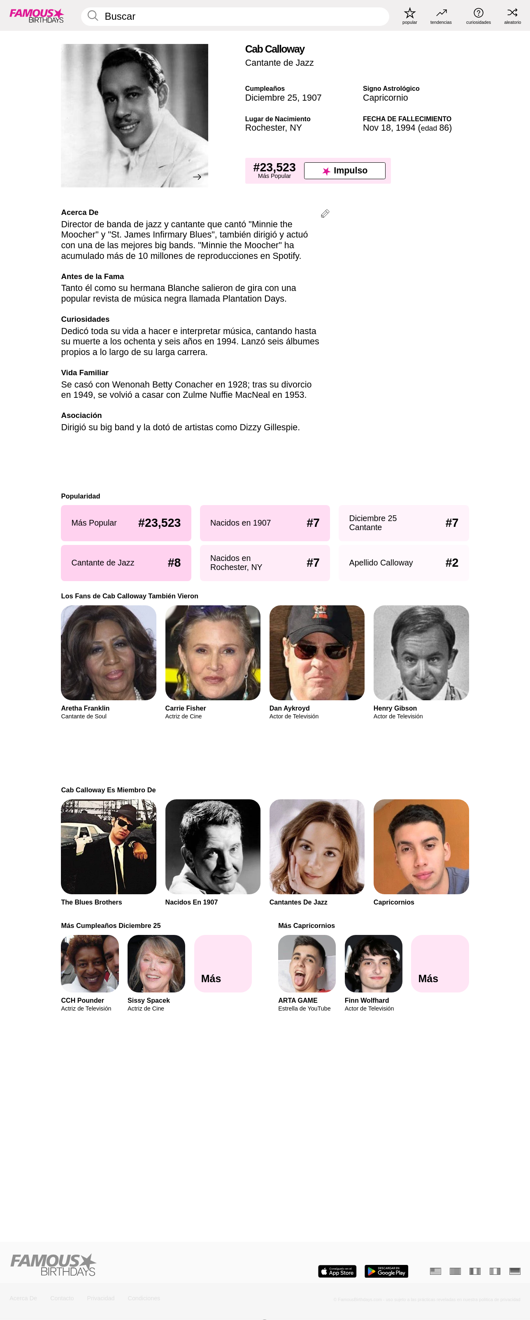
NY (296, 128)
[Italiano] (495, 1271)
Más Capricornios (306, 925)
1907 (312, 98)
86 (435, 128)
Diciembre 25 (271, 98)
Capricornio (385, 98)
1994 (406, 128)
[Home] (134, 1265)
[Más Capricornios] (440, 963)
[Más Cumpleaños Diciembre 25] (223, 963)
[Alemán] (515, 1271)
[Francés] (475, 1271)
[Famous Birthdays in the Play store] (386, 1271)
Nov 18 (377, 128)
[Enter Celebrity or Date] (235, 16)
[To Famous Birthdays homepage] (37, 15)
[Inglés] (435, 1271)
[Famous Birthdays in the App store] (337, 1271)
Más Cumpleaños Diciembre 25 (110, 925)
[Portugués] (455, 1271)
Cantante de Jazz (279, 63)
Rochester (265, 128)
